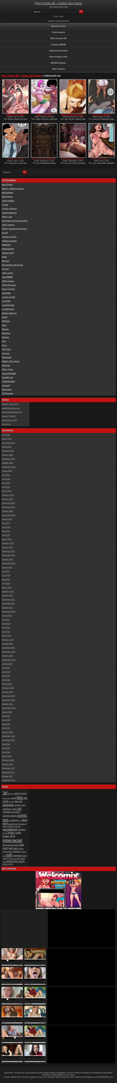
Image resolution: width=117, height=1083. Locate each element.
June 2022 (6, 575)
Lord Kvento (8, 305)
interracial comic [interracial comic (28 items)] (11, 845)
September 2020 (9, 660)
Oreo (4, 345)
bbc (66, 119)
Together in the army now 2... (73, 115)
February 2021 (8, 640)
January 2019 (7, 732)
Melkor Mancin (9, 313)
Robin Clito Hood (10, 361)
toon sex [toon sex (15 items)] (13, 859)
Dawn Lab (7, 217)
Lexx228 (6, 301)
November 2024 (8, 459)
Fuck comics (58, 32)
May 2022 (6, 579)
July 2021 (6, 620)
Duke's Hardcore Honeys (14, 229)
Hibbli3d (6, 245)
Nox (4, 341)
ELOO (75, 163)
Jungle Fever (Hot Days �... (72, 159)
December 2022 (8, 551)
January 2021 (7, 644)
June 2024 (6, 479)
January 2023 (7, 547)
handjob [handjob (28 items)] (21, 829)
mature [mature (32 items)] (17, 851)
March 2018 (7, 756)
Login (61, 16)
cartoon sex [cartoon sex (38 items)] (9, 808)
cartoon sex (13, 163)
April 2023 (6, 535)
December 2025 (8, 443)
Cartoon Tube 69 (9, 416)
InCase (5, 269)
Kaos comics (8, 289)
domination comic (107, 119)
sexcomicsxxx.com (9, 420)
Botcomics (7, 197)
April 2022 (6, 583)
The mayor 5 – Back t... (101, 115)
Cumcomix (6, 424)
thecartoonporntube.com (12, 412)
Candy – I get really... (44, 115)
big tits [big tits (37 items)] (18, 801)
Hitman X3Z (8, 253)
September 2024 (9, 467)
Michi (4, 317)
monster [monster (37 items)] (17, 855)
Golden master (9, 241)
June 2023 (6, 527)
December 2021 (8, 600)
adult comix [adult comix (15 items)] (7, 798)
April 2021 (6, 632)
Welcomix (7, 390)
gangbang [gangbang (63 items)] (10, 829)
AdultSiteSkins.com (105, 1077)
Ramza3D (7, 357)
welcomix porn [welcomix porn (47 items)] (15, 861)
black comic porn (20, 119)
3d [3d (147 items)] (5, 793)
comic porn (22, 163)
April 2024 (6, 487)
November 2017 (8, 772)
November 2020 (8, 652)
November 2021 (8, 604)
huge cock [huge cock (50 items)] (14, 832)
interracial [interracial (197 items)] (12, 840)
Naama (5, 337)
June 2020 (6, 672)
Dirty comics (8, 225)
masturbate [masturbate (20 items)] (7, 852)
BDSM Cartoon (58, 63)
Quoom (5, 353)
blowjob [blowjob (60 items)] (8, 805)
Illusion (5, 261)
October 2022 (7, 559)
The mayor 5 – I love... (15, 159)
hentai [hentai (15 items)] (5, 833)
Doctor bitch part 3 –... (101, 159)
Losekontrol (8, 309)
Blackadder (7, 193)
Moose (5, 329)
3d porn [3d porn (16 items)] (11, 794)
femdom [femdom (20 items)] (10, 826)
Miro (4, 325)
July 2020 (6, 668)
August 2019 (7, 712)
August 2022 (7, 567)
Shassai (6, 365)
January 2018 (7, 764)
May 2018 (6, 748)
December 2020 (8, 648)
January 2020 (7, 692)
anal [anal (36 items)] (13, 798)
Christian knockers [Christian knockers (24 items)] (11, 812)
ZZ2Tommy (7, 393)
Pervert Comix (58, 26)
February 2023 (8, 543)
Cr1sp (5, 205)
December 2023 (8, 503)
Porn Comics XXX (58, 57)
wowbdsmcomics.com (11, 408)
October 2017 (7, 776)
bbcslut (10, 119)
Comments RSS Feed (62, 21)
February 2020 (8, 688)
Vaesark (6, 386)
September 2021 (9, 612)
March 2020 (7, 684)
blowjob (78, 119)
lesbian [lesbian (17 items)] (21, 849)
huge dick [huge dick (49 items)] (9, 836)
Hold (4, 257)
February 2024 (8, 495)
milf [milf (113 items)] (9, 855)
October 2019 (7, 704)
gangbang (110, 163)
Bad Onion (7, 185)
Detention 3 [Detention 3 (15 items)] (22, 824)
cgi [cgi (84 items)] (19, 809)
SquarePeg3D (9, 374)
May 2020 (6, 676)
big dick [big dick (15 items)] (11, 802)
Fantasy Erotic (9, 237)
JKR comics (8, 281)
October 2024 (7, 463)
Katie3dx (6, 293)
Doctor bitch (101, 163)
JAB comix (7, 273)
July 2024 (6, 475)
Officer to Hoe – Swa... (15, 115)
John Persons (9, 285)
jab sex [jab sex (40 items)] (13, 848)
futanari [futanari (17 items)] (18, 826)
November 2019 (8, 700)
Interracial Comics (58, 50)
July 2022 (6, 571)
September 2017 (9, 780)
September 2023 (9, 515)
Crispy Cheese (9, 209)
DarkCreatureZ (9, 213)
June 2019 (6, 720)
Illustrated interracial (48, 163)
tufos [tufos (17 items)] (18, 859)
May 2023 (6, 531)
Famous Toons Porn (10, 404)
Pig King (6, 349)
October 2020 (7, 656)
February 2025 (8, 451)
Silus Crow (7, 369)
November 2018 (8, 740)
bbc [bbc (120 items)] (20, 797)
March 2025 (7, 447)
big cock (71, 119)
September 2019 (9, 708)
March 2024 (7, 491)
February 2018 (8, 760)
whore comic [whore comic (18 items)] (8, 864)
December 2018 (8, 736)
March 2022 (7, 588)
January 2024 (7, 499)
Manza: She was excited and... (44, 159)
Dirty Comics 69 (58, 38)
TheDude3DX (8, 381)
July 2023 (6, 523)
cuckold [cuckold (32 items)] (13, 820)
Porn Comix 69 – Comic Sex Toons (58, 3)
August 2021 (7, 616)
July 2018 (6, 744)
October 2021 (7, 608)
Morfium (6, 333)
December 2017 (8, 768)
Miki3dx (6, 321)
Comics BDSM (58, 44)
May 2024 (6, 483)
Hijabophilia (8, 249)
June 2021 (6, 624)
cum (70, 163)
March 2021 (7, 636)
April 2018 (6, 752)
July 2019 (6, 716)
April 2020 (6, 680)
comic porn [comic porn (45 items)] (9, 815)
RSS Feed (51, 21)
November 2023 (8, 507)
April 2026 (6, 435)
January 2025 (7, 455)
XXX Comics (58, 69)
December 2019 (8, 696)
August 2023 (7, 519)
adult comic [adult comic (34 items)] (20, 793)
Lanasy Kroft (8, 297)
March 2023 (7, 539)
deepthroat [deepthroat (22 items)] (13, 824)
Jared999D (7, 277)
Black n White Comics (13, 189)
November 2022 (8, 555)
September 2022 (9, 563)
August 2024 (7, 471)
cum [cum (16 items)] (19, 820)
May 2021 (6, 628)
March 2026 (7, 439)
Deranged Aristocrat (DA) (15, 221)
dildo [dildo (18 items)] (5, 826)
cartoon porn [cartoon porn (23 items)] (20, 805)
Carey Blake (8, 201)
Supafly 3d (7, 377)
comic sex (45, 119)
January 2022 (7, 595)
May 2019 (6, 724)
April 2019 (6, 728)
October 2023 (7, 511)
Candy (38, 119)
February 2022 (8, 592)
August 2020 (7, 664)
